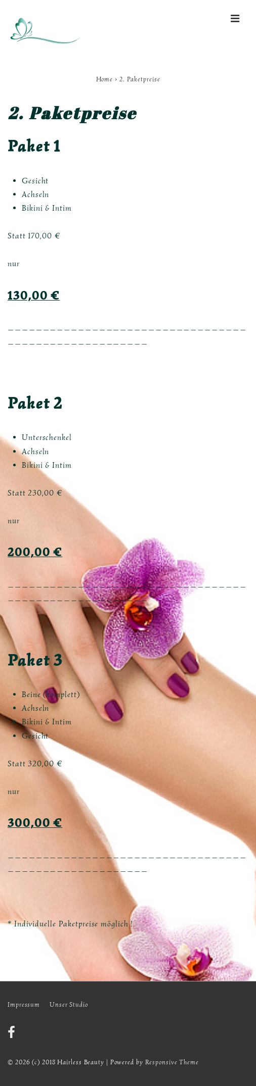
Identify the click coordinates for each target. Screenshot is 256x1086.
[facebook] (13, 1035)
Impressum (24, 1004)
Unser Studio (69, 1004)
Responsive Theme (172, 1062)
